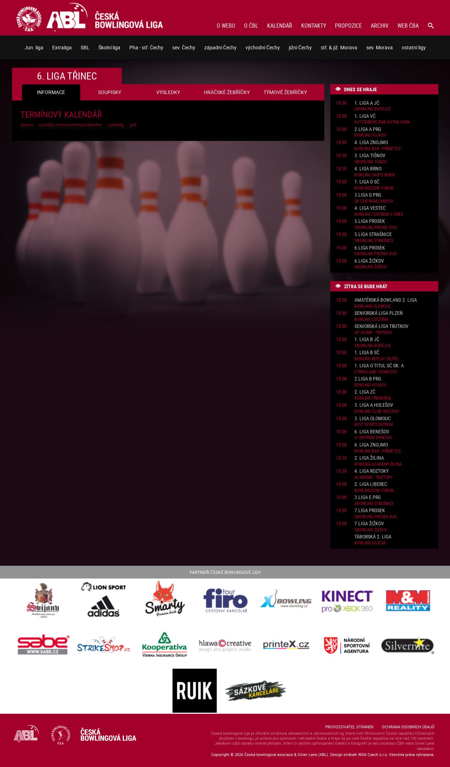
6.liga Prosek (369, 248)
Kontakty (313, 25)
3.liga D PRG (367, 195)
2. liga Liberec (370, 484)
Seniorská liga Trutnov (381, 326)
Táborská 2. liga (372, 537)
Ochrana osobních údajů (408, 726)
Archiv (380, 25)
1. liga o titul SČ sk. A (379, 366)
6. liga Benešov (371, 432)
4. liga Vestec (370, 208)
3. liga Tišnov (369, 156)
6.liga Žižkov (369, 261)
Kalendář (279, 25)
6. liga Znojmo (371, 445)
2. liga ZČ (364, 392)
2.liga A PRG (367, 129)
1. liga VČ (365, 116)
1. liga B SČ (366, 353)
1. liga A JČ (366, 103)
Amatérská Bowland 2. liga (385, 300)
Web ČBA (408, 25)
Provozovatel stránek (349, 726)
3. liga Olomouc (372, 419)
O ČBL (251, 25)
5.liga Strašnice (373, 234)
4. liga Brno (367, 169)
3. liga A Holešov (373, 405)
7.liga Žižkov (369, 524)
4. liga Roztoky (371, 471)
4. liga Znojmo (371, 142)
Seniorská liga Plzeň (378, 313)
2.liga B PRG (367, 379)
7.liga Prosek (369, 511)
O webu (226, 25)
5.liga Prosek (369, 221)
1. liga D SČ (366, 182)
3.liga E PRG (367, 497)
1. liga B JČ (366, 339)
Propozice (348, 25)
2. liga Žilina (369, 458)
